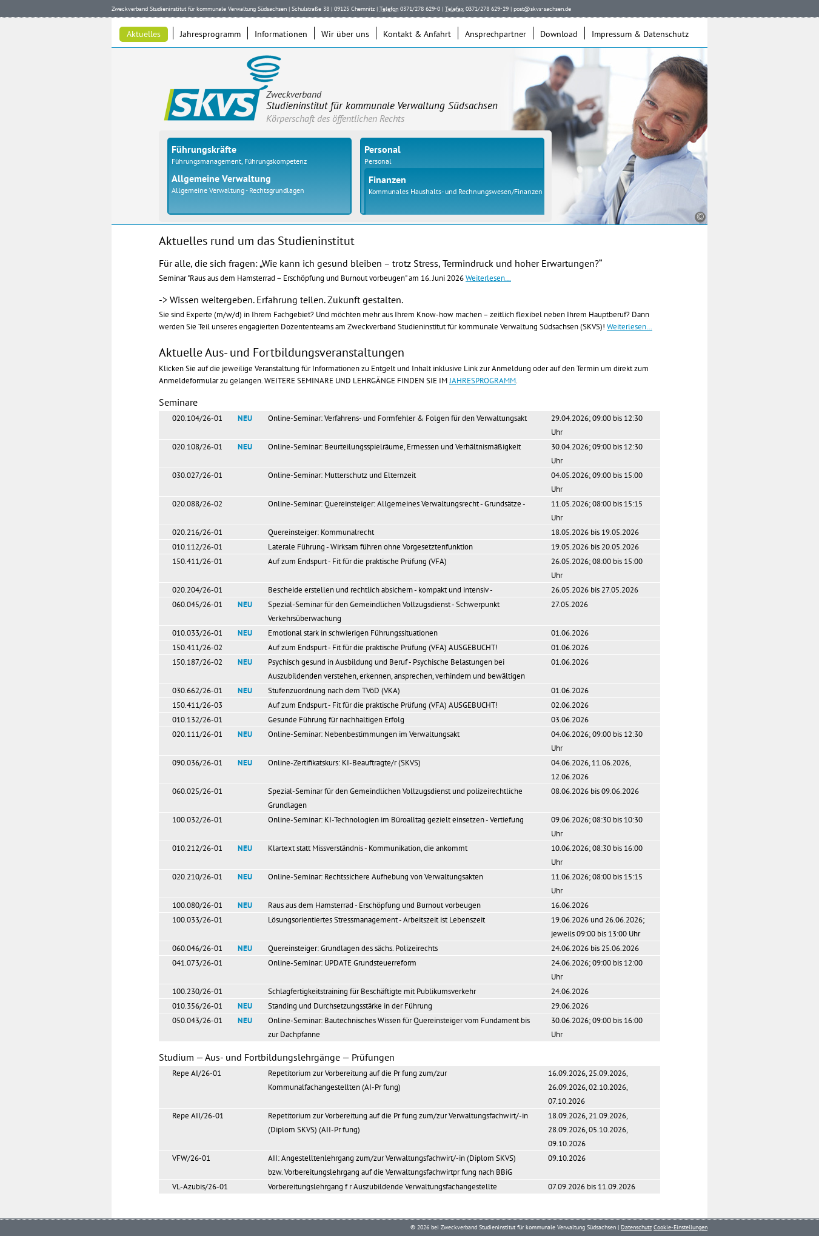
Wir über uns (345, 34)
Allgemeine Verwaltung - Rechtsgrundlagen (238, 190)
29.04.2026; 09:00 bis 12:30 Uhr (597, 425)
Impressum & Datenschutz (640, 34)
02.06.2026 (570, 705)
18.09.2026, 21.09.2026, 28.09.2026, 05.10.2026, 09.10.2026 (587, 1129)
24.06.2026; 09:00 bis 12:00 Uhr (597, 970)
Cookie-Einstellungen (680, 1227)
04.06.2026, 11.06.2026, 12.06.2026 (590, 769)
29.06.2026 (570, 1006)
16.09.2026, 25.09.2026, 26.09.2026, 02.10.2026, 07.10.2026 (587, 1087)
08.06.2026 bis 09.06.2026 (595, 791)
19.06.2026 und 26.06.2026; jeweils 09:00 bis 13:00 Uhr (597, 927)
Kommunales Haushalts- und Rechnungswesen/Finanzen (456, 191)
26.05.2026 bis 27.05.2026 (594, 590)
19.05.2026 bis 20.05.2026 (595, 547)
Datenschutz (636, 1227)
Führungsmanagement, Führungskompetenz (239, 161)
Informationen (281, 34)
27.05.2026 (569, 604)
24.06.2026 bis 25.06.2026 (595, 948)
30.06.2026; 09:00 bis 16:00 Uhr (597, 1027)
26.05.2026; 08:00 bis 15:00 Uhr (597, 568)
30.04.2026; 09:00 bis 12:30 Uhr (597, 454)
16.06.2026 (570, 905)
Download (559, 34)
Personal (378, 161)
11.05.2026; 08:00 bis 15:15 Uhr (597, 511)
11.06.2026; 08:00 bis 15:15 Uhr (597, 884)
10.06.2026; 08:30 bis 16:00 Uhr (597, 855)
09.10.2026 (567, 1158)
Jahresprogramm (210, 34)
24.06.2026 (570, 991)
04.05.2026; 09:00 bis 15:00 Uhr (597, 482)
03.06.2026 (570, 719)
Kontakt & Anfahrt (417, 34)
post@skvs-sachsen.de (542, 9)
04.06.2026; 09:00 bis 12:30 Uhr (597, 741)
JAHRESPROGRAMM (482, 380)
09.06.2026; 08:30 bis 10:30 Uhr (597, 826)
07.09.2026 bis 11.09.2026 (591, 1186)
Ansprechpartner (495, 34)
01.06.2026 (570, 633)
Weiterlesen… (488, 278)
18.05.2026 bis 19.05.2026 (595, 532)
